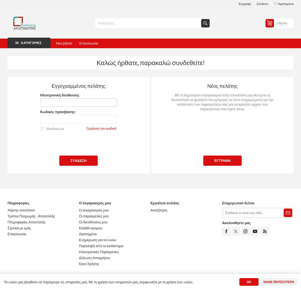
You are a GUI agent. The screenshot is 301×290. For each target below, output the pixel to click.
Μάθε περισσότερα (278, 282)
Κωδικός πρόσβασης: (58, 112)
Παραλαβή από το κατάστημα (101, 246)
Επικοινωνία (16, 234)
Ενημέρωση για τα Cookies (98, 240)
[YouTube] (255, 231)
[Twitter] (236, 231)
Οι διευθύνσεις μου (93, 222)
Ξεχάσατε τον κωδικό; (101, 128)
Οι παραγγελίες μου (94, 216)
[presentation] (78, 142)
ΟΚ (249, 282)
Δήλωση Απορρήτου (94, 258)
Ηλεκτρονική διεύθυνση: (59, 95)
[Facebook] (226, 231)
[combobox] (148, 23)
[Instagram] (245, 231)
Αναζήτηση (205, 23)
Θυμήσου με (55, 129)
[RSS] (264, 231)
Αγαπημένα (88, 234)
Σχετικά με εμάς (19, 228)
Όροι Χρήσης (89, 264)
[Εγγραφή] (252, 213)
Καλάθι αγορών (91, 228)
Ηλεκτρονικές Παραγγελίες (99, 252)
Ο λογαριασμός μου (94, 210)
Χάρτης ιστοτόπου (21, 210)
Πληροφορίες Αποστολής (26, 222)
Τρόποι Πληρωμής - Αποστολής (31, 216)
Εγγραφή (245, 4)
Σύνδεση (262, 4)
